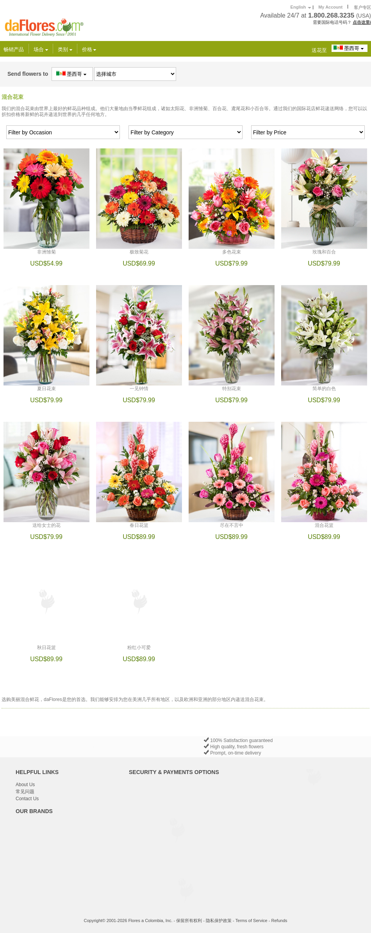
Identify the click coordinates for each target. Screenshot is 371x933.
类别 (65, 49)
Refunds (279, 920)
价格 (89, 49)
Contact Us (27, 798)
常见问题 (25, 791)
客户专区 (362, 7)
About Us (25, 784)
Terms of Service (251, 920)
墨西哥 (350, 48)
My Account (330, 7)
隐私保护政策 (219, 920)
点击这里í (362, 22)
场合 (41, 49)
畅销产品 (14, 49)
